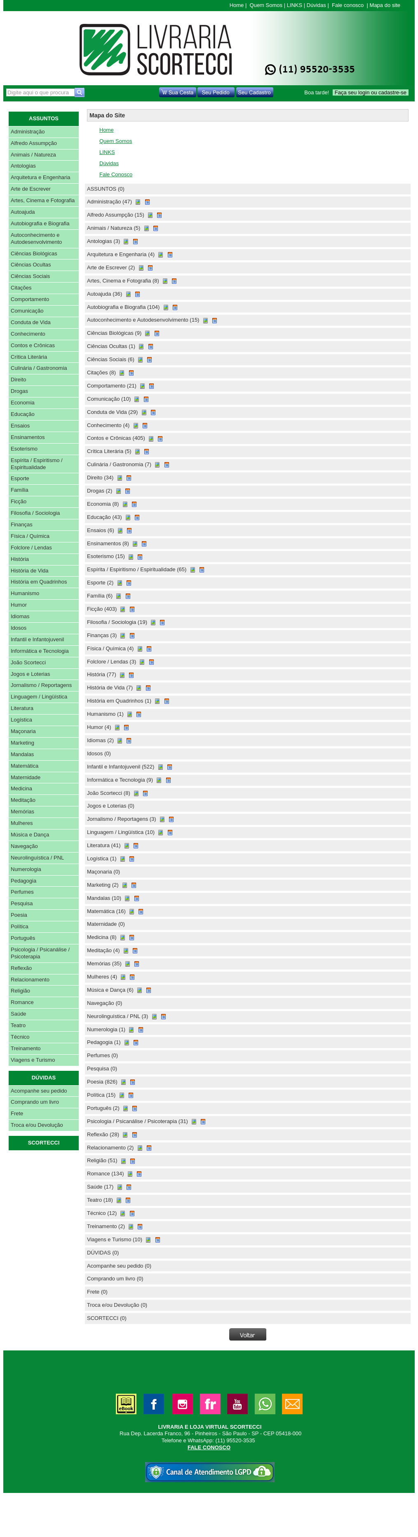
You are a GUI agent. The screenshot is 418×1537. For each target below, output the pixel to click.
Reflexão (21, 968)
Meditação (23, 800)
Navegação (24, 846)
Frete (17, 1113)
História (20, 559)
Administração (28, 131)
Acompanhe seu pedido (39, 1091)
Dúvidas (316, 5)
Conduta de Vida (31, 322)
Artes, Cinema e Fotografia (43, 200)
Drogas (19, 391)
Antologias (23, 166)
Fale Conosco (115, 174)
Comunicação (27, 311)
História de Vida (30, 571)
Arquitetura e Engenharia (40, 177)
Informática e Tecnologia (40, 651)
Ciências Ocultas (31, 265)
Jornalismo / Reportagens (41, 685)
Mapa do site (385, 5)
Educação (23, 414)
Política (19, 926)
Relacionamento (30, 979)
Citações (21, 288)
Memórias (22, 811)
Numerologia (26, 869)
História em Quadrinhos (39, 582)
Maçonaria (23, 731)
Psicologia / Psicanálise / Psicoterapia (40, 953)
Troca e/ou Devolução (37, 1125)
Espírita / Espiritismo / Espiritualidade (37, 463)
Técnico (20, 1037)
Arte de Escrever (31, 189)
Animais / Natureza (33, 155)
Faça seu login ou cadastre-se (370, 92)
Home (237, 5)
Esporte (20, 478)
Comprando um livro (35, 1102)
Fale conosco (348, 5)
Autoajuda (23, 212)
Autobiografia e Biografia (40, 223)
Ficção (18, 501)
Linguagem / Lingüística (39, 697)
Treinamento (26, 1048)
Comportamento (30, 299)
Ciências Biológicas (34, 253)
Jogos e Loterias (30, 674)
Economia (23, 402)
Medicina (21, 788)
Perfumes (22, 892)
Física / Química (30, 536)
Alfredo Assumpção (34, 143)
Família (19, 490)
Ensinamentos (28, 437)
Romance (22, 1002)
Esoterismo (24, 449)
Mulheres (22, 823)
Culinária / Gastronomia (39, 368)
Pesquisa (22, 903)
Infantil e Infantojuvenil (37, 639)
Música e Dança (30, 835)
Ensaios (20, 426)
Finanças (22, 524)
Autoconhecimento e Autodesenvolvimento (36, 238)
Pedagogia (23, 881)
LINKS (295, 5)
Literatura (22, 708)
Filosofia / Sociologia (35, 513)
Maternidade (25, 777)
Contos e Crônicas (33, 345)
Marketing (22, 743)
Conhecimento (28, 334)
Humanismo (25, 593)
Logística (21, 720)
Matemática (24, 766)
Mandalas (22, 754)
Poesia (19, 915)
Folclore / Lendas (31, 547)
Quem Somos (266, 5)
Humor (19, 605)
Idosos (18, 628)
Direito (18, 379)
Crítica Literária (29, 357)
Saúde (18, 1014)
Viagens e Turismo (33, 1060)
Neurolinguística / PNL (37, 858)
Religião (20, 991)
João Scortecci (28, 662)
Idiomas (20, 616)
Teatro (18, 1025)
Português (23, 938)
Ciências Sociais (30, 276)
